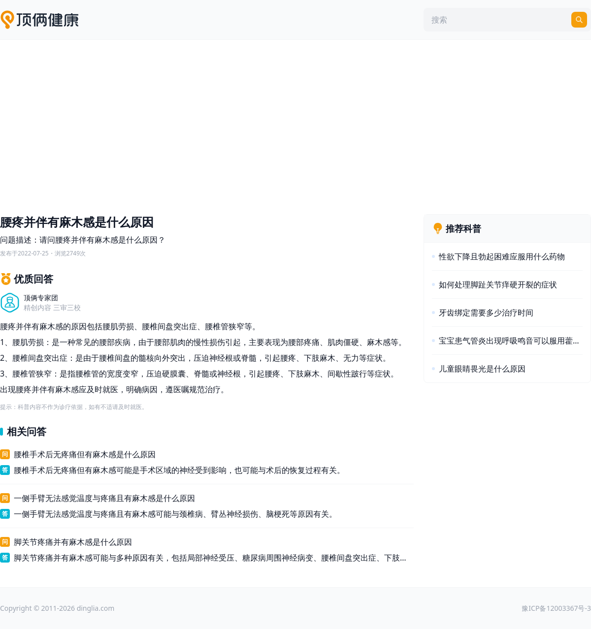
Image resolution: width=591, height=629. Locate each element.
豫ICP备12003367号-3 (556, 608)
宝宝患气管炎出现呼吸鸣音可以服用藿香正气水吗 (511, 340)
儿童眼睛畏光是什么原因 (482, 368)
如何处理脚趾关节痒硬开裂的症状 (498, 284)
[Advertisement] (295, 124)
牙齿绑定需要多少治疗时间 (486, 312)
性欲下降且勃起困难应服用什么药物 (502, 256)
